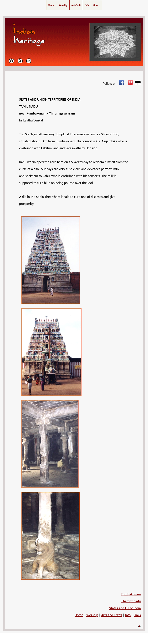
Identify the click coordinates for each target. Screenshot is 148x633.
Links (137, 615)
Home (79, 615)
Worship (92, 615)
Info (128, 615)
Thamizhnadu (131, 601)
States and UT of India (125, 608)
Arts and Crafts (111, 615)
